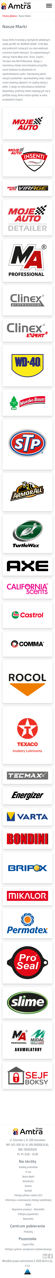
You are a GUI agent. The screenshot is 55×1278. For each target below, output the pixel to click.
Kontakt (28, 1190)
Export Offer (28, 1244)
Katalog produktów (28, 1167)
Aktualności (28, 1181)
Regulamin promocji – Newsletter (28, 1209)
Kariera (28, 1186)
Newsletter (28, 1219)
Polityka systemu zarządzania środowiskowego (28, 1249)
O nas (28, 1172)
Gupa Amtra (16, 6)
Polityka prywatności (28, 1214)
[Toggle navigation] (49, 6)
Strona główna (9, 16)
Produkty (28, 1231)
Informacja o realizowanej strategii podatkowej (28, 1200)
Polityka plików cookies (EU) (28, 1195)
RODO (28, 1204)
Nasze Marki (28, 1176)
